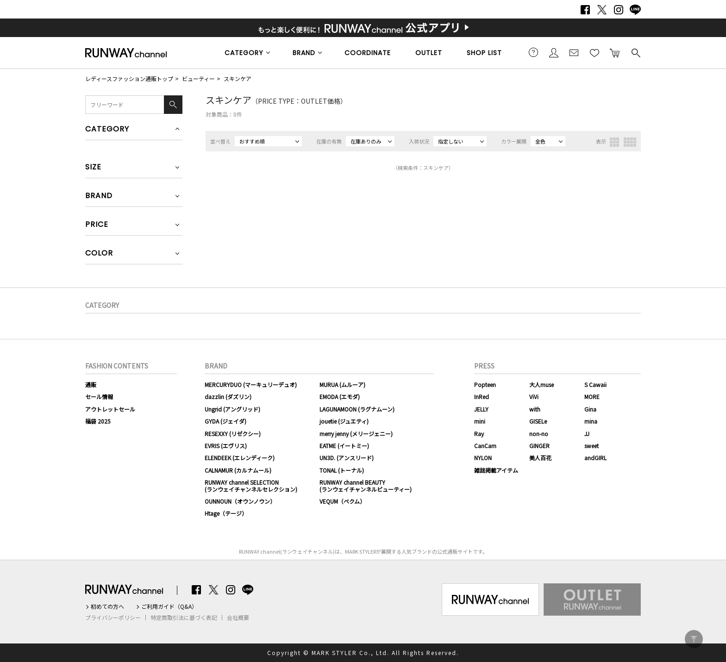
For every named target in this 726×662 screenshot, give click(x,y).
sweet (591, 446)
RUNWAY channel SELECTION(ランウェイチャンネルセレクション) (251, 485)
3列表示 (614, 142)
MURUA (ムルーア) (342, 384)
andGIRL (595, 458)
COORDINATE (367, 52)
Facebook (585, 9)
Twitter (601, 9)
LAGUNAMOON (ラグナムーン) (356, 409)
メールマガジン (574, 52)
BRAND (304, 52)
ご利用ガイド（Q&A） (169, 606)
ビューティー (198, 78)
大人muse (541, 384)
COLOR (99, 254)
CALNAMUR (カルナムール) (238, 470)
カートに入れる (614, 52)
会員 (553, 52)
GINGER (539, 446)
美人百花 (540, 458)
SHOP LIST (484, 52)
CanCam (485, 446)
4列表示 (630, 142)
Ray (479, 433)
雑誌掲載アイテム (496, 470)
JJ (586, 433)
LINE (635, 9)
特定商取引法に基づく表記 (183, 617)
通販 (90, 384)
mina (590, 421)
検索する (635, 52)
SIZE (93, 167)
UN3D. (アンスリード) (346, 458)
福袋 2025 (98, 421)
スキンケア (237, 78)
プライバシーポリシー (113, 617)
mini (479, 421)
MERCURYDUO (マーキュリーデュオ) (251, 384)
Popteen (485, 384)
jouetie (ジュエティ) (344, 421)
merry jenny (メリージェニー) (356, 433)
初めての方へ (107, 606)
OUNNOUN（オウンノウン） (240, 501)
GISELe (538, 421)
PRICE (96, 225)
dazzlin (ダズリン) (228, 396)
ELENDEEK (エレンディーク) (240, 458)
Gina (590, 409)
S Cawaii (595, 384)
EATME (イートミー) (344, 446)
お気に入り (594, 52)
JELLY (481, 409)
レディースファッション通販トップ (129, 78)
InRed (481, 396)
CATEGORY (244, 52)
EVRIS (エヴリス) (226, 446)
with (534, 409)
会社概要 (238, 617)
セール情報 (99, 396)
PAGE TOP (694, 639)
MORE (592, 396)
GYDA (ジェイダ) (225, 421)
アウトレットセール (110, 409)
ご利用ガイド (533, 52)
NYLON (483, 458)
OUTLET (428, 52)
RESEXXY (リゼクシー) (233, 433)
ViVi (533, 396)
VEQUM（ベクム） (342, 501)
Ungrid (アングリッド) (232, 409)
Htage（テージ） (226, 513)
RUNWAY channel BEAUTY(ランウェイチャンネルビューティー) (365, 485)
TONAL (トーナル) (341, 470)
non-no (538, 433)
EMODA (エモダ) (339, 396)
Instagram (618, 9)
